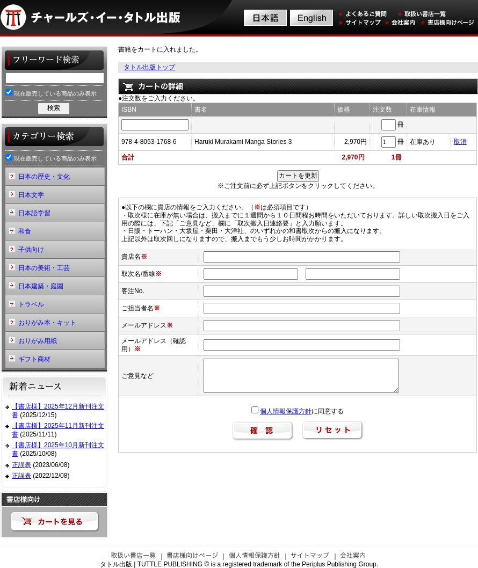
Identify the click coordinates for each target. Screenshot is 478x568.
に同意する (297, 411)
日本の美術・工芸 (44, 268)
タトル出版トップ (149, 67)
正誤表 (21, 465)
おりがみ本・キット (47, 322)
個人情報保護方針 (286, 411)
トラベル (31, 304)
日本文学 (31, 195)
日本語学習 (34, 213)
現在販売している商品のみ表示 (51, 93)
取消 (460, 141)
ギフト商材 (34, 359)
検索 (53, 108)
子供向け (31, 249)
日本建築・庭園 (40, 286)
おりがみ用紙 (37, 341)
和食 (24, 231)
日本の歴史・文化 (44, 176)
